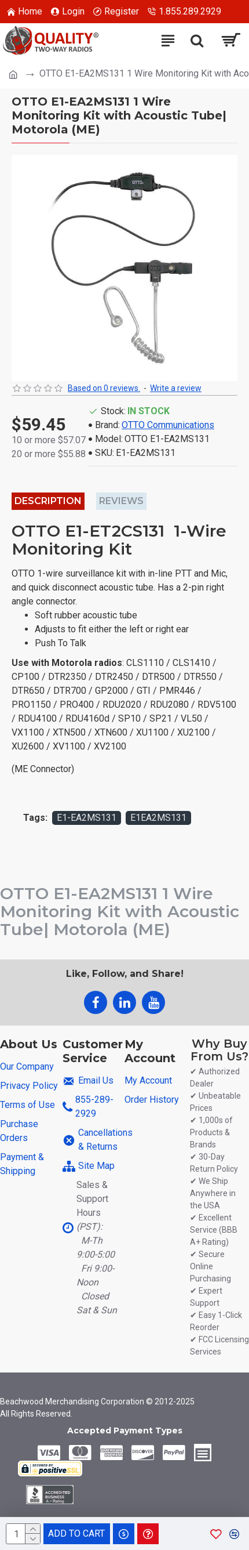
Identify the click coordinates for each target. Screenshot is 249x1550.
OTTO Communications (168, 424)
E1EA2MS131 (158, 817)
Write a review (176, 388)
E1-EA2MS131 (86, 817)
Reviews (121, 500)
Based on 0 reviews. (104, 388)
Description (48, 500)
